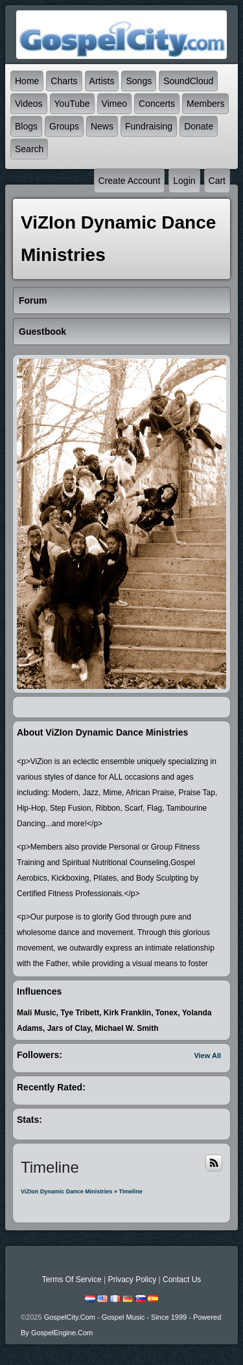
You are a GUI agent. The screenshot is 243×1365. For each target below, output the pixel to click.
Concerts (157, 103)
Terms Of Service (72, 1279)
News (102, 126)
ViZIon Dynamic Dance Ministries (66, 1191)
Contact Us (182, 1279)
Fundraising (148, 126)
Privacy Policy (132, 1279)
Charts (64, 81)
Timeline (130, 1191)
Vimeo (114, 103)
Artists (102, 81)
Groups (64, 126)
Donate (198, 126)
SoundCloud (188, 81)
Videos (29, 103)
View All (207, 1055)
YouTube (72, 103)
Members (205, 103)
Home (27, 81)
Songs (139, 81)
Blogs (26, 126)
